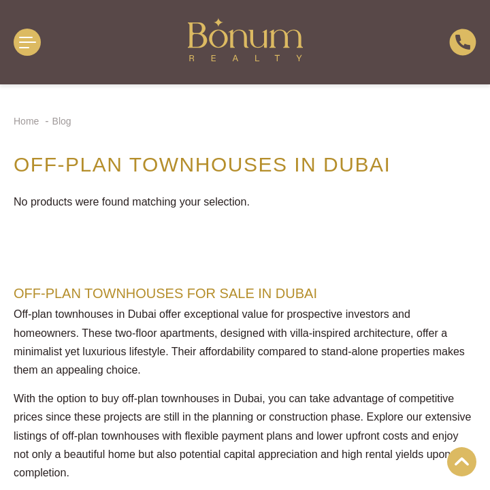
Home (28, 121)
